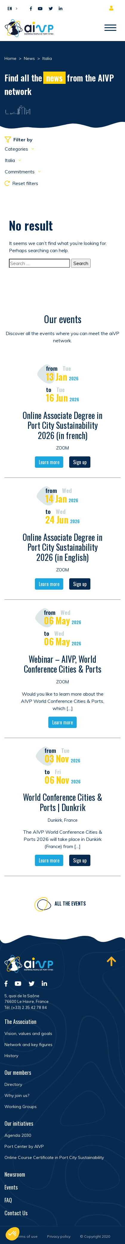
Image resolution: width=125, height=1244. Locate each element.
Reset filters (21, 183)
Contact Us (15, 1213)
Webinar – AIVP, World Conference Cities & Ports (62, 664)
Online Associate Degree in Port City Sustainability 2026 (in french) (62, 425)
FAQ (8, 1200)
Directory (13, 1084)
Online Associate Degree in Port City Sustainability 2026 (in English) (62, 548)
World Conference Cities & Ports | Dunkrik (62, 803)
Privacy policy (58, 1236)
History (11, 1055)
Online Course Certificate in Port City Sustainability (54, 1157)
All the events (70, 904)
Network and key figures (28, 1044)
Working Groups (20, 1106)
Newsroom (14, 1174)
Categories (17, 149)
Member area (112, 8)
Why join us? (16, 1095)
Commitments (20, 172)
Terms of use (26, 1236)
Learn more (49, 462)
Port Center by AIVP (24, 1146)
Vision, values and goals (28, 1033)
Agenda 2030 (17, 1135)
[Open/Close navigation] (110, 28)
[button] (10, 8)
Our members (17, 1072)
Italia (10, 160)
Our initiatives (18, 1123)
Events (11, 1187)
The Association (20, 1021)
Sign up (80, 462)
